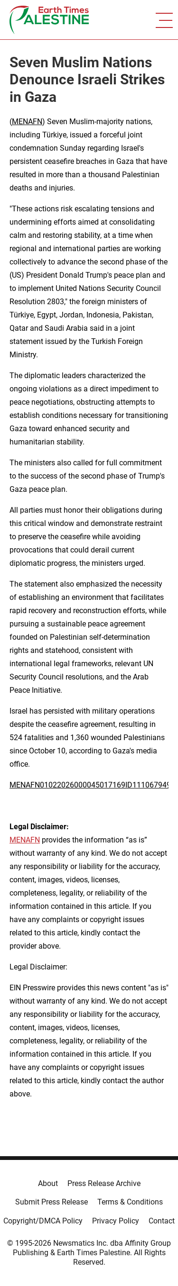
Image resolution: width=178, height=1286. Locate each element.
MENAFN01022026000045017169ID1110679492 (92, 784)
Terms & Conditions (130, 1201)
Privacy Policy (115, 1220)
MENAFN (27, 121)
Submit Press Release (51, 1201)
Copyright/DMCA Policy (43, 1220)
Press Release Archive (104, 1183)
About (48, 1183)
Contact (162, 1220)
